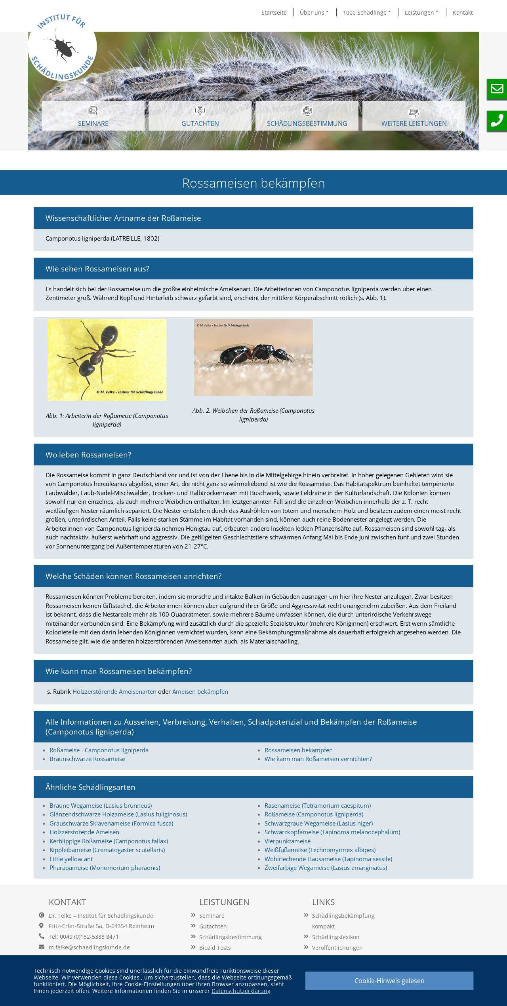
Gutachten (213, 926)
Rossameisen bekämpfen (299, 750)
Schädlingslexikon (336, 937)
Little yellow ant (71, 859)
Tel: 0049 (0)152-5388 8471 (84, 936)
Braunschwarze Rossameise (87, 759)
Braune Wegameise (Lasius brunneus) (101, 805)
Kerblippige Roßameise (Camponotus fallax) (109, 841)
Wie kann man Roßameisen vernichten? (318, 759)
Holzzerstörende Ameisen (84, 832)
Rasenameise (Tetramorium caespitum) (318, 805)
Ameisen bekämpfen (200, 691)
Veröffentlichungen (337, 947)
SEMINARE (93, 116)
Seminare (212, 915)
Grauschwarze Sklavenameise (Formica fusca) (111, 823)
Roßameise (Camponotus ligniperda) (314, 814)
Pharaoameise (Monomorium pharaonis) (105, 867)
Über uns (315, 12)
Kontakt (463, 12)
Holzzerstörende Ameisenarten (114, 691)
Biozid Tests (215, 947)
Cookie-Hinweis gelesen (390, 980)
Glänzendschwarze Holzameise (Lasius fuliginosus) (118, 814)
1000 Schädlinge (367, 12)
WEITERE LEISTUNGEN (414, 117)
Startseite (274, 12)
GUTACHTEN (200, 116)
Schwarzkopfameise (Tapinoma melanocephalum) (332, 832)
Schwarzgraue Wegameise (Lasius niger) (319, 823)
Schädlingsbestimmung (307, 116)
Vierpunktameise (288, 841)
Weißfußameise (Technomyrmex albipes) (320, 850)
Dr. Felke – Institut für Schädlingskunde (101, 915)
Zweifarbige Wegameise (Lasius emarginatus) (326, 867)
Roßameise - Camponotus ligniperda (99, 750)
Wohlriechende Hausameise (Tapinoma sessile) (328, 859)
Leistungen (422, 12)
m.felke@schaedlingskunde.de (89, 947)
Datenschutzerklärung (241, 991)
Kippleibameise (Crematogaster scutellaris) (107, 850)
